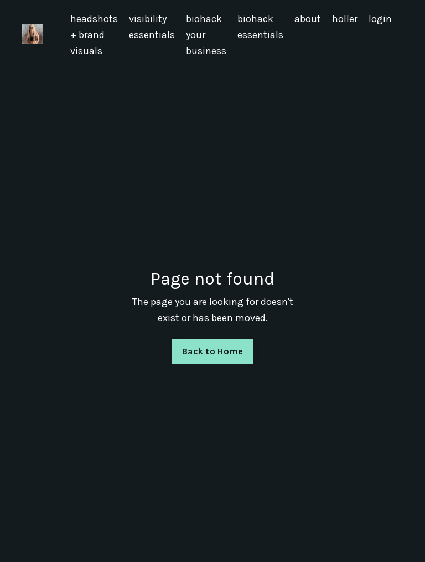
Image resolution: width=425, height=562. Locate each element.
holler (344, 19)
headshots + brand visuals (94, 35)
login (380, 19)
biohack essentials (260, 27)
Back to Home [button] (212, 351)
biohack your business (206, 35)
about (307, 19)
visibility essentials (152, 27)
